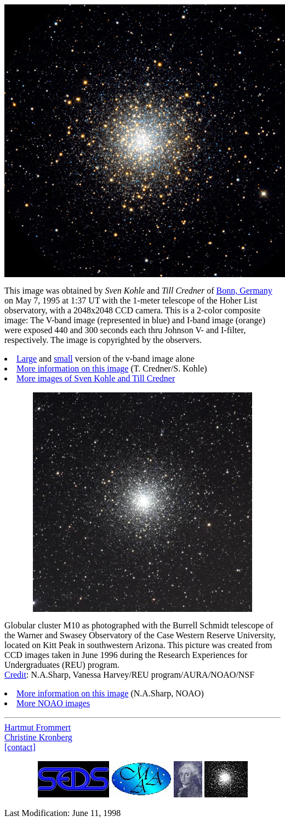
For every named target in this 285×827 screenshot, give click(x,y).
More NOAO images (53, 703)
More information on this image (72, 368)
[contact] (20, 747)
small (63, 358)
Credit (15, 674)
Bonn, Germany (244, 290)
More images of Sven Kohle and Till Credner (95, 378)
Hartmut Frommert (37, 727)
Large (26, 358)
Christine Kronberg (38, 737)
